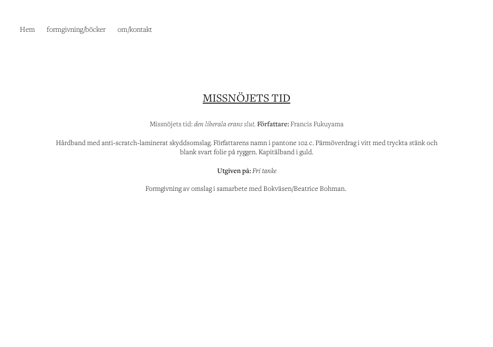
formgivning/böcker (76, 29)
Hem (27, 29)
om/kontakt (134, 29)
